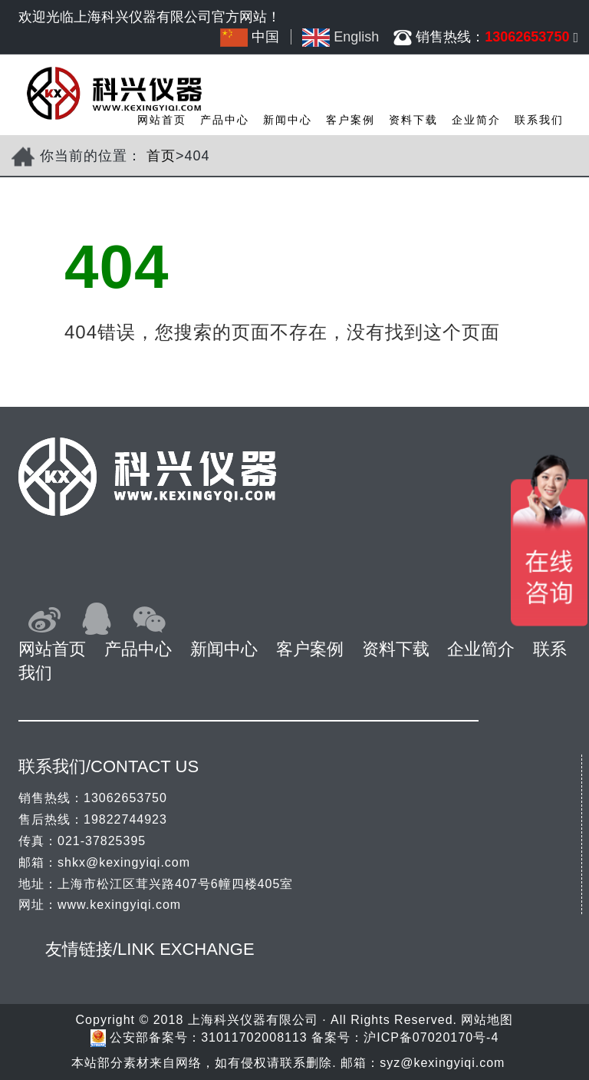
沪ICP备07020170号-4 (431, 1037)
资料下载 (413, 120)
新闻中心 (287, 120)
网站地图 (487, 1019)
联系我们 (539, 120)
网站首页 (161, 120)
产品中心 (224, 120)
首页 (161, 155)
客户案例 (350, 120)
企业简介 (476, 120)
